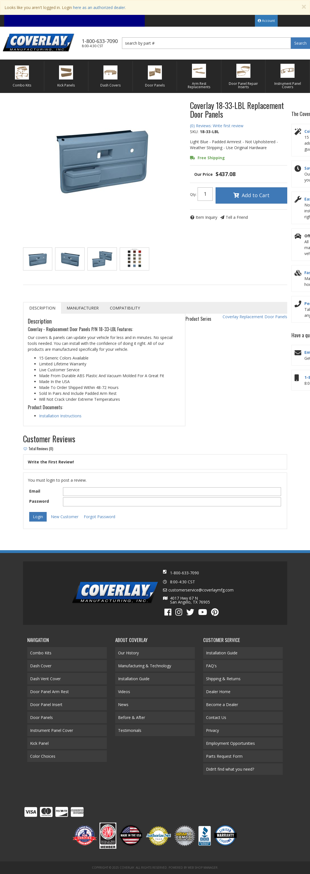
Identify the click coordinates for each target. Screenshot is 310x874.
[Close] (304, 7)
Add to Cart (256, 195)
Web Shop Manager (203, 868)
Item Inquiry (206, 217)
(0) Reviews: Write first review (216, 125)
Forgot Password (99, 516)
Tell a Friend (237, 217)
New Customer (64, 516)
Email (34, 491)
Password (39, 501)
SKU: (194, 131)
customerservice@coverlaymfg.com (201, 590)
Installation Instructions (60, 415)
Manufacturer (83, 308)
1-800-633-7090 (184, 572)
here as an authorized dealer (99, 7)
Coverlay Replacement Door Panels (255, 316)
